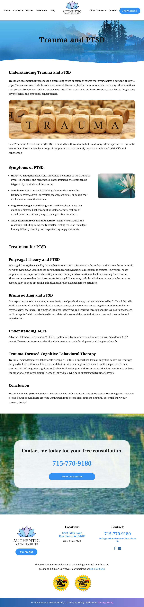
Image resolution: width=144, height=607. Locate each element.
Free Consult (129, 10)
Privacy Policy (77, 602)
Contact (113, 10)
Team (29, 10)
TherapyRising (105, 602)
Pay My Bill (26, 551)
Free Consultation (72, 476)
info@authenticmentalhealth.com (117, 540)
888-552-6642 (97, 568)
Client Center (96, 10)
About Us (18, 10)
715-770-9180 (72, 463)
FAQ (52, 10)
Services (41, 10)
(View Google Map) (72, 541)
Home (7, 10)
